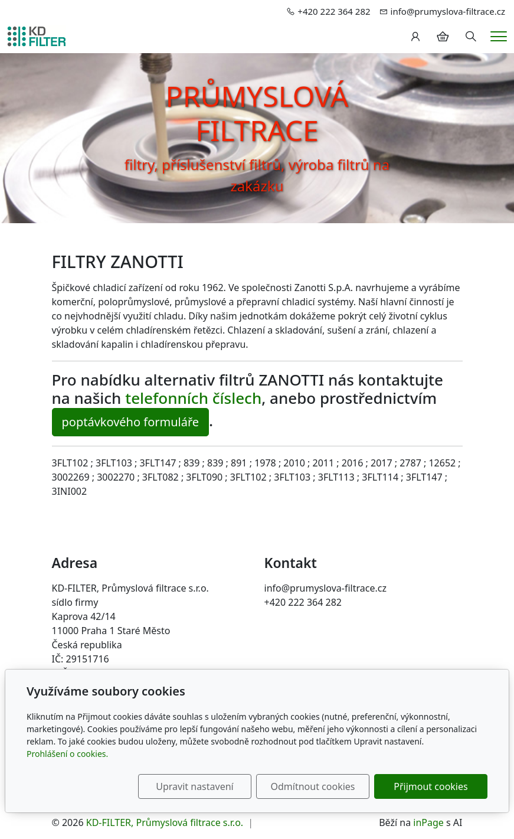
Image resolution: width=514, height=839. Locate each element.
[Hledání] (471, 37)
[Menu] (498, 36)
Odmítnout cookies (313, 786)
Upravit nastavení (194, 786)
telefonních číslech (193, 398)
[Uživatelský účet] (415, 36)
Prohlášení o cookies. (67, 753)
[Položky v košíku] (442, 36)
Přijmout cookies (430, 786)
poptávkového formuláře (130, 422)
